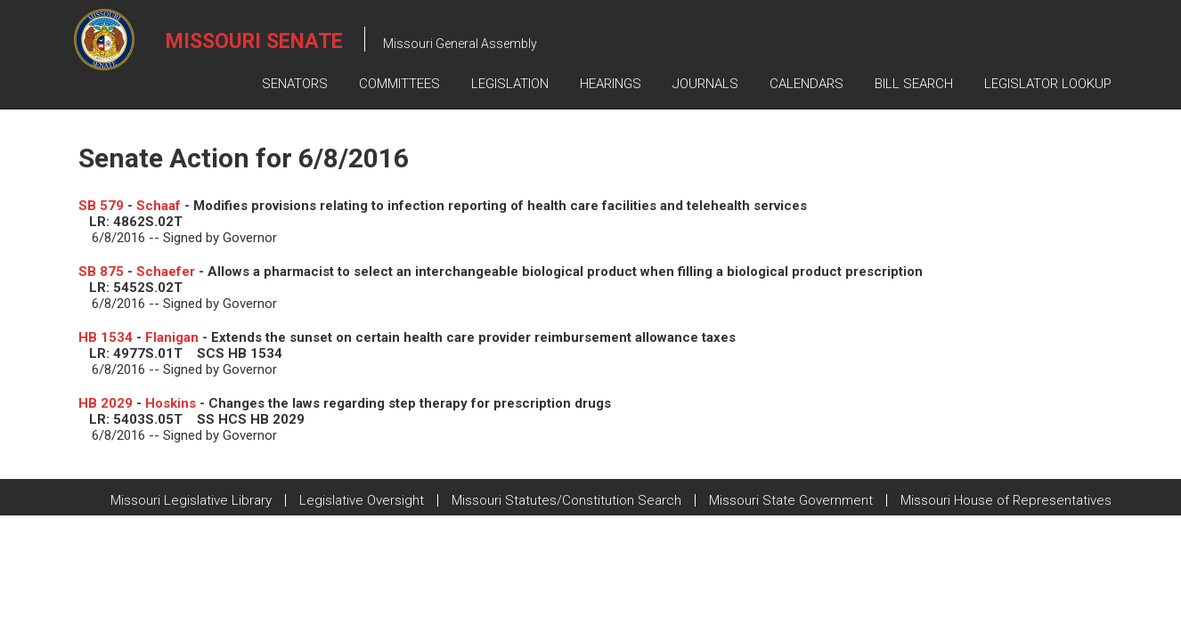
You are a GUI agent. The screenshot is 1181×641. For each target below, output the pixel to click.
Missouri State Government (791, 500)
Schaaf (158, 206)
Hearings (610, 84)
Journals (705, 84)
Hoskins (170, 403)
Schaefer (165, 272)
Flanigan (172, 337)
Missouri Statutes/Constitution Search (566, 500)
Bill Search (914, 84)
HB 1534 (105, 337)
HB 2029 (105, 403)
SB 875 (101, 272)
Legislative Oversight (361, 500)
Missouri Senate (254, 41)
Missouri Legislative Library (191, 500)
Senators (295, 84)
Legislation (510, 84)
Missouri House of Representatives (1006, 500)
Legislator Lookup (1048, 84)
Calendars (806, 84)
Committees (399, 84)
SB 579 (101, 206)
